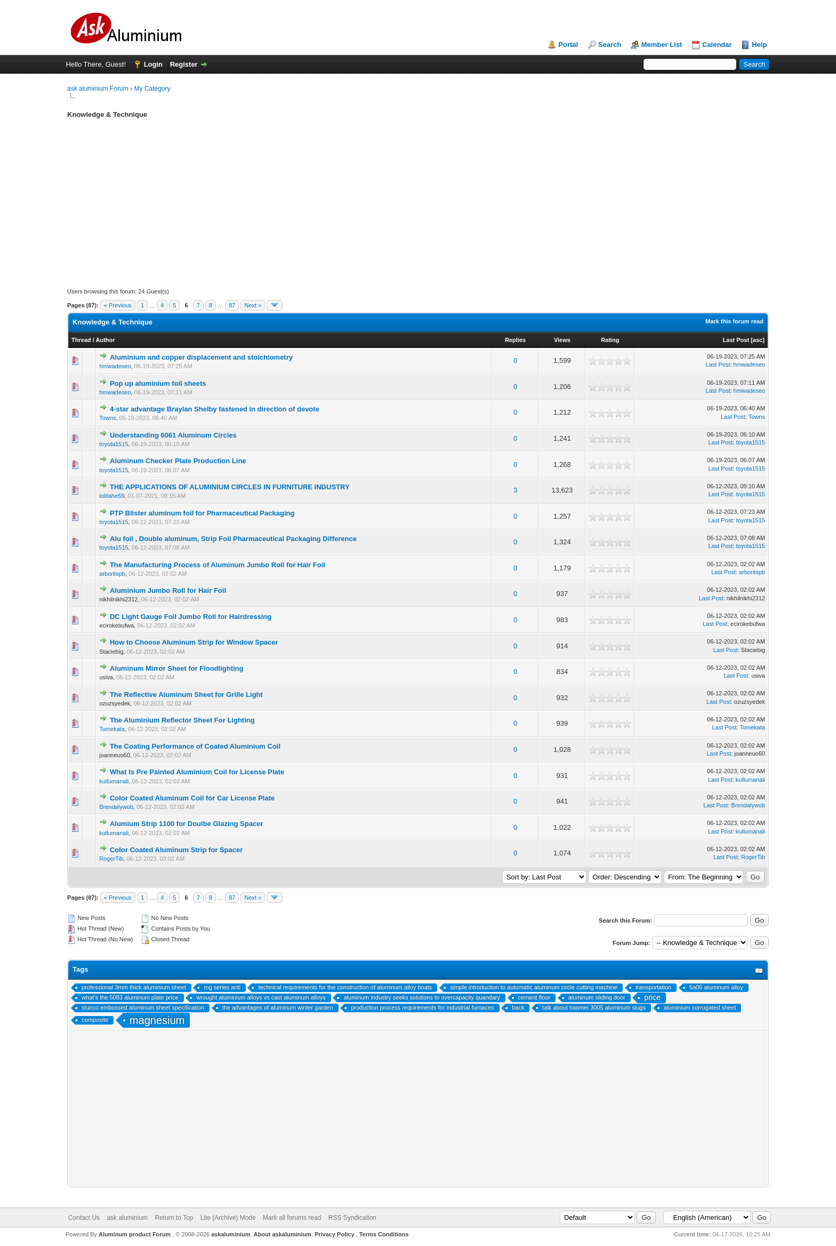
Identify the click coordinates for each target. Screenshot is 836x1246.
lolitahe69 (111, 496)
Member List (661, 45)
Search (609, 45)
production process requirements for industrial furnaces (422, 1007)
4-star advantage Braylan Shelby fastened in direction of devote (214, 409)
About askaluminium (282, 1234)
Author (105, 340)
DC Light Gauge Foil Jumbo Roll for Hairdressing (190, 617)
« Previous (118, 305)
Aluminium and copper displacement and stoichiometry (201, 357)
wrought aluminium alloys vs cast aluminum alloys (261, 997)
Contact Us (84, 1217)
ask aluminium (127, 1217)
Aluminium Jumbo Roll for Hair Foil (168, 590)
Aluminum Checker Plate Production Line (178, 461)
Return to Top (174, 1217)
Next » (252, 305)
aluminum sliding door (596, 997)
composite (95, 1020)
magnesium (157, 1020)
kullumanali (113, 781)
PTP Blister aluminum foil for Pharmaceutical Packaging (202, 513)
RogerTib (111, 858)
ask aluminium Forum (97, 88)
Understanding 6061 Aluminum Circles (173, 435)
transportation (653, 987)
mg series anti (222, 987)
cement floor (534, 997)
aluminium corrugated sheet (700, 1007)
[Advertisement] (387, 213)
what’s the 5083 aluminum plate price (130, 997)
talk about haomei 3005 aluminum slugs (594, 1007)
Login (153, 64)
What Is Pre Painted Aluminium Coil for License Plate (197, 772)
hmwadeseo (115, 366)
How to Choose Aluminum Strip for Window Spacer (194, 642)
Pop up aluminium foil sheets (158, 383)
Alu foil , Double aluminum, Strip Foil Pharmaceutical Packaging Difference (233, 539)
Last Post (736, 340)
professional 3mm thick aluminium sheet (134, 987)
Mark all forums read (292, 1217)
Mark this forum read (734, 321)
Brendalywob (116, 807)
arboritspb (112, 573)
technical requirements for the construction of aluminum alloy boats (345, 987)
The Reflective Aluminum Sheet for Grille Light (186, 695)
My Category (152, 88)
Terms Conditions (384, 1234)
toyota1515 (113, 444)
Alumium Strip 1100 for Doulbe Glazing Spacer (186, 824)
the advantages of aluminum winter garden (277, 1007)
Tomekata (112, 729)
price (652, 997)
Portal (568, 45)
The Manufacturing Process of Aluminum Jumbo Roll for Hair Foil (217, 565)
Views (562, 340)
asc (757, 340)
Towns (107, 418)
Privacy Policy (335, 1234)
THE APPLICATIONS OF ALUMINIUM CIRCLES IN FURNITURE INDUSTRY (230, 487)
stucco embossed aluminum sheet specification (143, 1007)
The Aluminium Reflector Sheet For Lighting (182, 720)
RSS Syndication (352, 1217)
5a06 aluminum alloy (716, 987)
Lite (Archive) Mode (228, 1217)
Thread (81, 340)
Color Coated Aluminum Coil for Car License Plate (192, 798)
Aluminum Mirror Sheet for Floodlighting (177, 668)
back (518, 1007)
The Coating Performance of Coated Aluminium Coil (195, 746)
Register (184, 64)
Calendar (717, 45)
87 (232, 305)
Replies (515, 340)
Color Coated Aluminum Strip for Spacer (176, 850)
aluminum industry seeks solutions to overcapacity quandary (421, 997)
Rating (610, 340)
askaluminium (230, 1234)
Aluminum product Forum (135, 1234)
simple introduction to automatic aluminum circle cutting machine (533, 987)
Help (759, 45)
